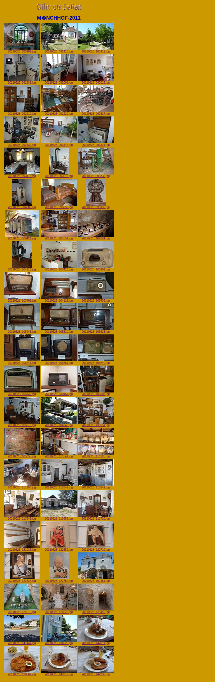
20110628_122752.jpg (59, 579)
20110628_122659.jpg (59, 548)
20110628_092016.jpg (96, 81)
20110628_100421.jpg (22, 237)
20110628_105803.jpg (96, 393)
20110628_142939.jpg (96, 673)
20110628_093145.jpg (59, 143)
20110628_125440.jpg (96, 611)
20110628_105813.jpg (22, 424)
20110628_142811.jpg (96, 642)
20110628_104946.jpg (59, 424)
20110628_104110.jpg (22, 268)
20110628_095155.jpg (96, 206)
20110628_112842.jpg (59, 486)
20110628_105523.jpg (96, 330)
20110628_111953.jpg (22, 486)
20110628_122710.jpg (96, 548)
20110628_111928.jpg (96, 455)
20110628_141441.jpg (22, 642)
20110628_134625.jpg (59, 642)
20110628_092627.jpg (96, 112)
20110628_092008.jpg (59, 81)
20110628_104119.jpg (59, 299)
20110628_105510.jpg (59, 330)
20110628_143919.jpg (59, 673)
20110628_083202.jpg (22, 50)
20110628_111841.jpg (59, 455)
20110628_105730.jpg (22, 393)
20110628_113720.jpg (96, 517)
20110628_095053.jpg (59, 206)
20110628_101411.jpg (96, 50)
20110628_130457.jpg (59, 393)
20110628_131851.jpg (96, 424)
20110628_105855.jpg (22, 455)
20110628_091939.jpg (22, 81)
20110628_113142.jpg (96, 486)
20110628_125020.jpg (59, 611)
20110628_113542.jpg (22, 517)
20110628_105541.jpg (22, 361)
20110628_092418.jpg (59, 50)
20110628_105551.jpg (59, 361)
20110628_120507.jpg (22, 673)
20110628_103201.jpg (96, 268)
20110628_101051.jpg (59, 237)
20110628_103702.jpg (22, 299)
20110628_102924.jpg (96, 237)
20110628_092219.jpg (22, 112)
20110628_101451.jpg (96, 579)
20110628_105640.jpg (96, 361)
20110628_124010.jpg (22, 611)
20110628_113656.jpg (59, 517)
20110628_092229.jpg (59, 112)
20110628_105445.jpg (22, 330)
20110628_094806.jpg (22, 206)
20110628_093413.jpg (22, 175)
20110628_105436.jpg (96, 299)
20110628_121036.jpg (22, 548)
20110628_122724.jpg (22, 579)
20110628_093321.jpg (96, 143)
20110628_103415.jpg (59, 268)
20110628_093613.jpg (59, 175)
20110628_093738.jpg (96, 175)
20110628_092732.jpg (22, 143)
